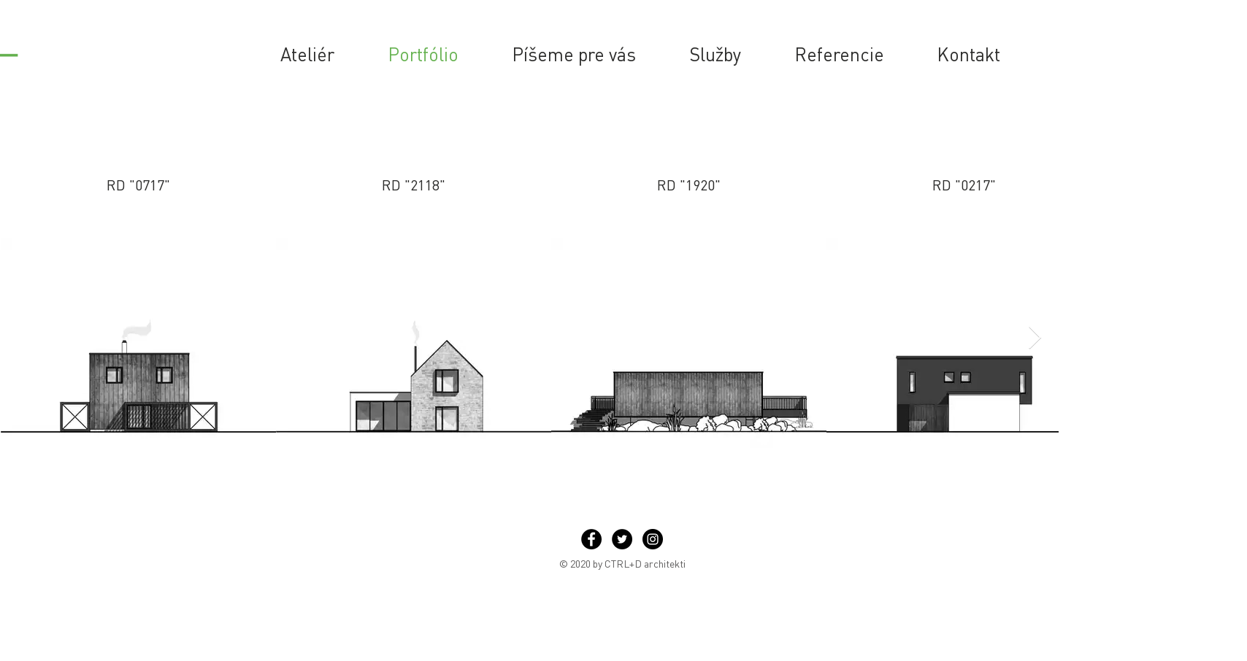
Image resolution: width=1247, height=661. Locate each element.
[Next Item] (1034, 338)
